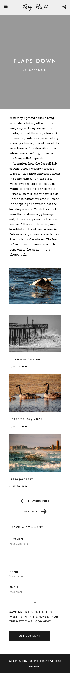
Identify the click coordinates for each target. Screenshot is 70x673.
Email (35, 590)
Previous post (38, 501)
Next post (31, 511)
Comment (35, 550)
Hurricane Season (24, 359)
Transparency (21, 479)
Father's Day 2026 (26, 419)
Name (35, 575)
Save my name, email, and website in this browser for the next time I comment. (33, 617)
